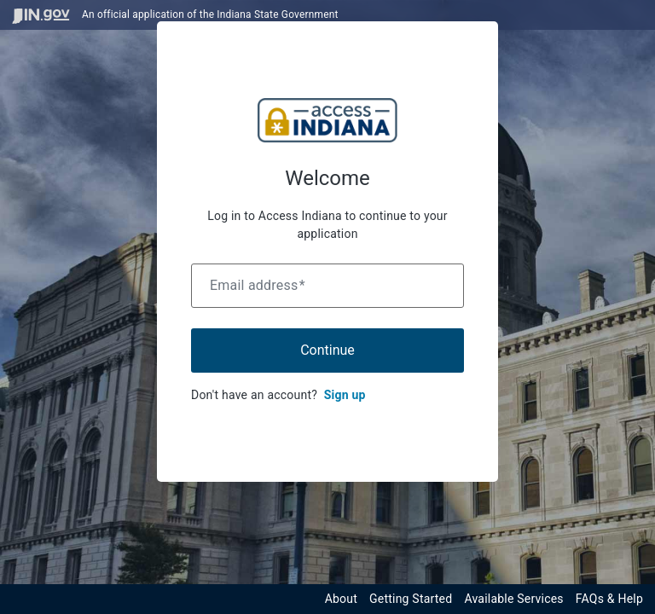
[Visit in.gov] (41, 15)
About (341, 598)
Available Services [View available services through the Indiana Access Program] (513, 598)
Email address (257, 285)
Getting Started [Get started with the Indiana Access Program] (410, 598)
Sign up (345, 395)
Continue (327, 350)
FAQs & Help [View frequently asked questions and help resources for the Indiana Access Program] (609, 598)
